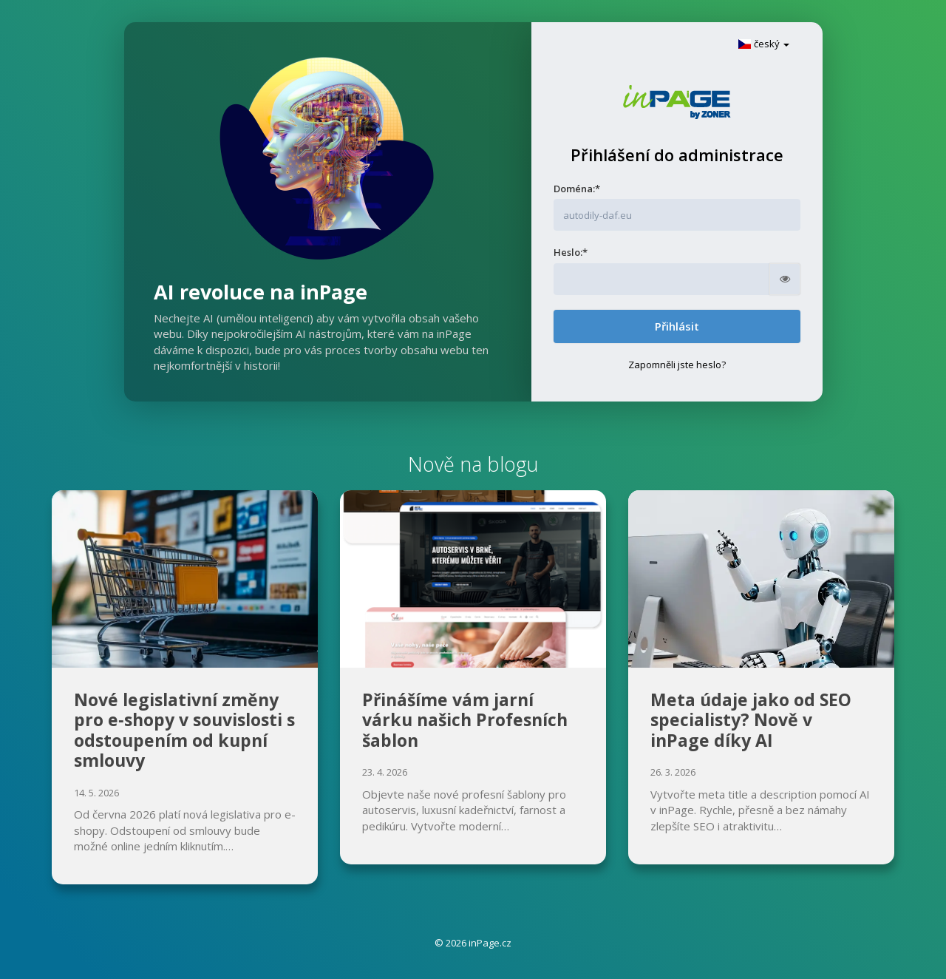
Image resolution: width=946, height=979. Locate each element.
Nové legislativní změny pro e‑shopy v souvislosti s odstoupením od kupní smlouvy (184, 730)
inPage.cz (490, 942)
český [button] (763, 43)
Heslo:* (571, 252)
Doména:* (577, 188)
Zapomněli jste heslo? (677, 364)
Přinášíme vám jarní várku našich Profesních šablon (465, 720)
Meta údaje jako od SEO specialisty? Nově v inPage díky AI (750, 720)
